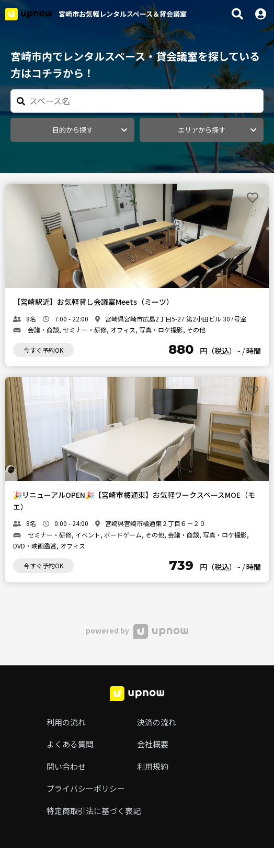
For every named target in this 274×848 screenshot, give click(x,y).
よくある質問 (70, 743)
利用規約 (152, 766)
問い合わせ (66, 766)
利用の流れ (66, 721)
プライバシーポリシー (86, 788)
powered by (137, 630)
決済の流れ (156, 721)
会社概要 (152, 743)
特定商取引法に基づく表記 (94, 810)
